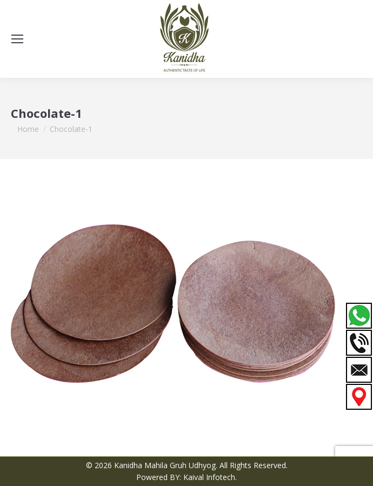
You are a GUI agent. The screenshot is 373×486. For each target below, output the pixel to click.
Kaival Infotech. (210, 477)
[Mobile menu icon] (17, 38)
